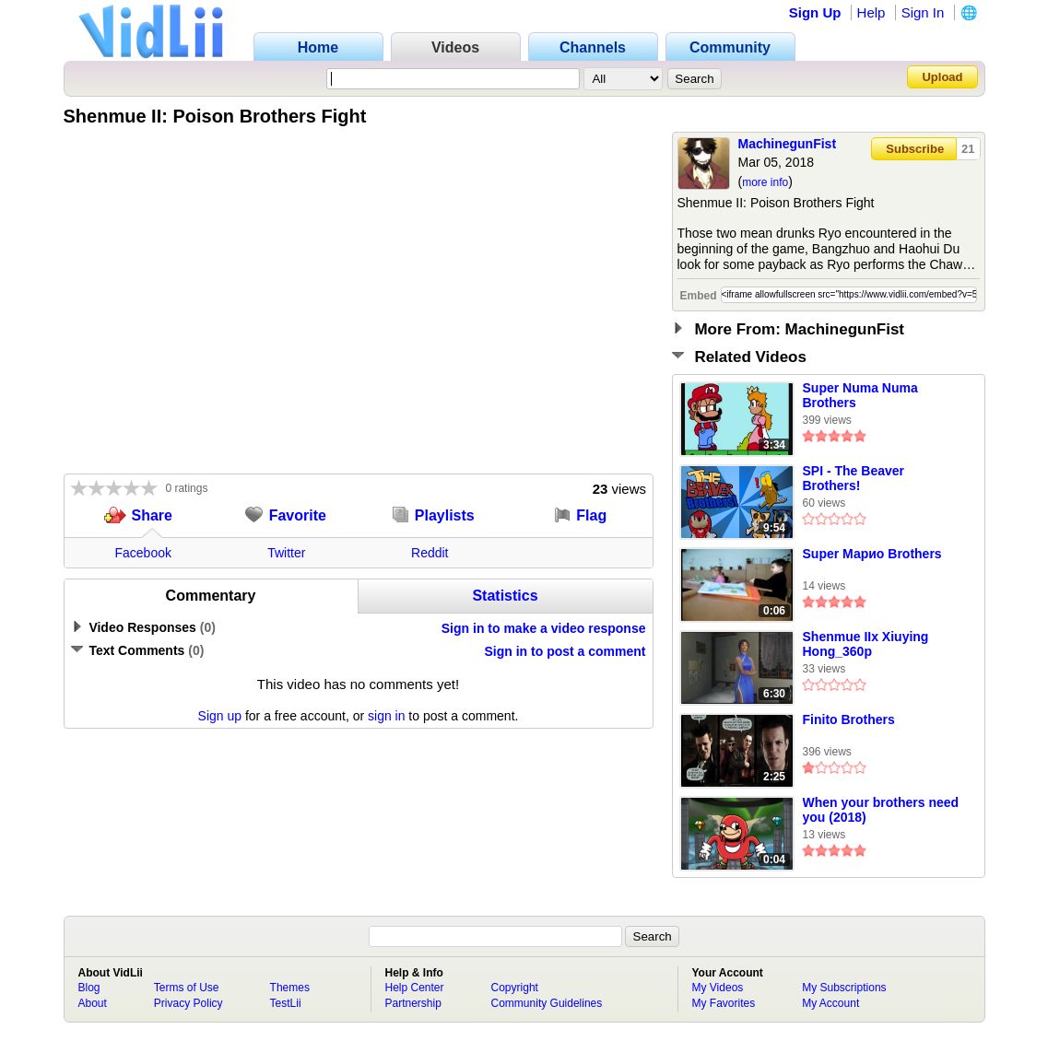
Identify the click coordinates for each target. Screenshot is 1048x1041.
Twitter (286, 552)
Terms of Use (186, 987)
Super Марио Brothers (872, 553)
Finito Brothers (849, 719)
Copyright (514, 987)
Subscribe (915, 149)
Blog (89, 987)
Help (871, 12)
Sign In (923, 12)
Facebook (143, 552)
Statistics (504, 595)
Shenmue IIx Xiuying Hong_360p (866, 644)
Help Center (414, 987)
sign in (386, 715)
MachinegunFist (787, 143)
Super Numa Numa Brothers (860, 395)
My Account (830, 1003)
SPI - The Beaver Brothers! (854, 478)
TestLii (285, 1003)
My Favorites (724, 1003)
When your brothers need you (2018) (881, 810)
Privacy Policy (188, 1003)
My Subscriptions (844, 987)
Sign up (219, 715)
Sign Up (815, 12)
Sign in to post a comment (564, 651)
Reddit (429, 552)
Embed (698, 295)
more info (765, 182)
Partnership (413, 1003)
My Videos (718, 987)
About (92, 1003)
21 (967, 149)
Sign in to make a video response (544, 628)
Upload (942, 77)
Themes (290, 987)
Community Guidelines (547, 1003)
